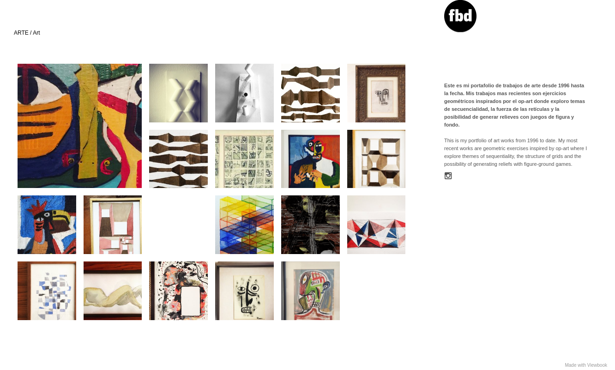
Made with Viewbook (586, 365)
